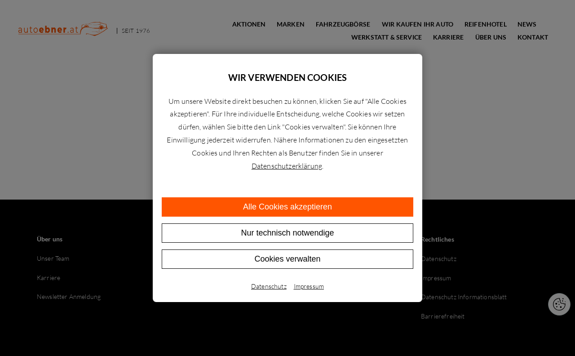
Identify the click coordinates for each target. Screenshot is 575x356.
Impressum (309, 286)
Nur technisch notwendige (287, 232)
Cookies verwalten (287, 258)
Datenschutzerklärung (287, 165)
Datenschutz (269, 286)
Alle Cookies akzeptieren (287, 206)
